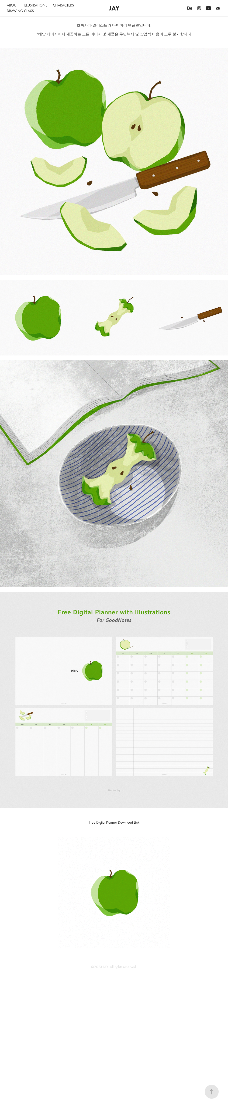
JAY (114, 8)
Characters (63, 5)
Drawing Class (20, 11)
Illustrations (35, 5)
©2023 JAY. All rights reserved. (114, 967)
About (12, 5)
